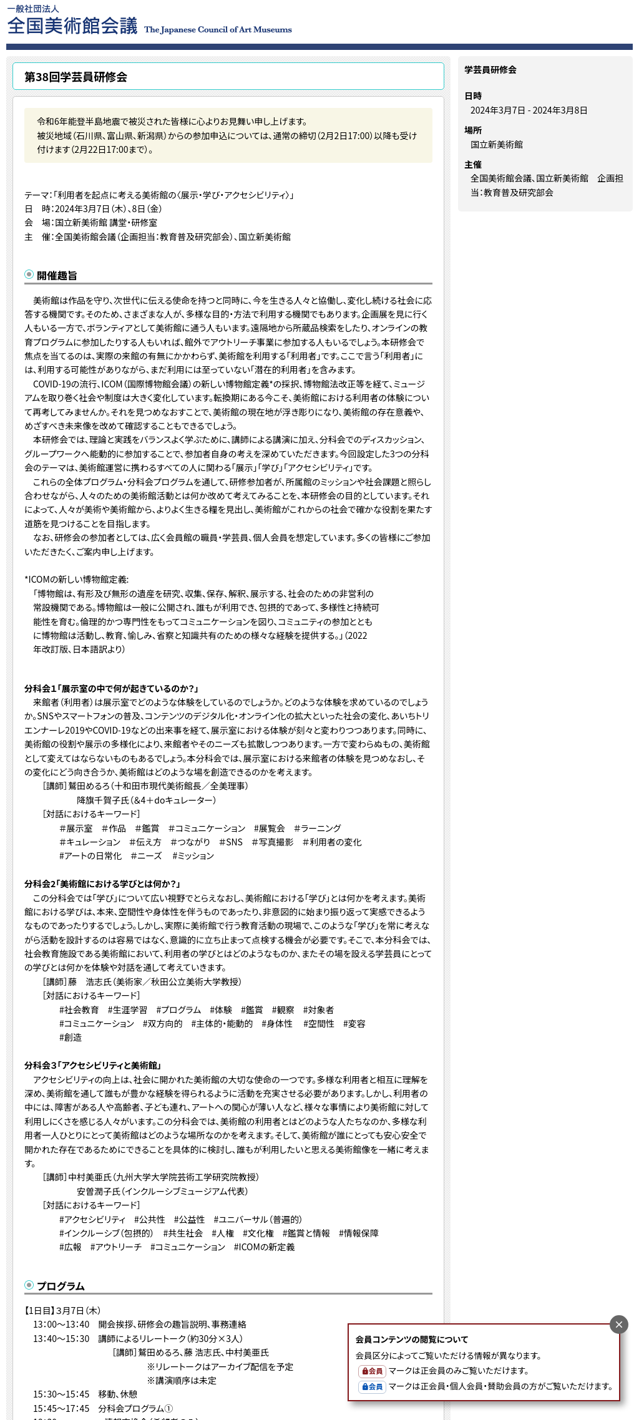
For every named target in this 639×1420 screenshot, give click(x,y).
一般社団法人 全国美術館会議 (225, 18)
